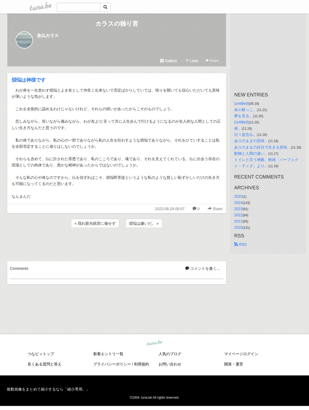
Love (191, 61)
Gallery (168, 61)
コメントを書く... (202, 268)
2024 (238, 202)
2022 (238, 215)
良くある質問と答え (45, 364)
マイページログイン (241, 354)
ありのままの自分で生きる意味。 (262, 147)
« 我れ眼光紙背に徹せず (95, 223)
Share (212, 61)
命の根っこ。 (245, 109)
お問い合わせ (170, 364)
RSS (240, 244)
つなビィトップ (41, 354)
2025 (238, 196)
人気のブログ (170, 354)
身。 (238, 128)
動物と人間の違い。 (251, 153)
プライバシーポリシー (112, 364)
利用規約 (141, 364)
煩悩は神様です (29, 80)
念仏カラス (48, 35)
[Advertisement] (116, 243)
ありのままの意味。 (251, 141)
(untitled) (241, 103)
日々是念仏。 (245, 134)
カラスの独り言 (116, 23)
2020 (238, 227)
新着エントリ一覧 (108, 354)
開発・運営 (233, 364)
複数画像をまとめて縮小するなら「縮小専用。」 (48, 389)
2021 (238, 221)
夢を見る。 (243, 116)
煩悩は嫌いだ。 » (144, 223)
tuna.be (154, 343)
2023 (238, 209)
